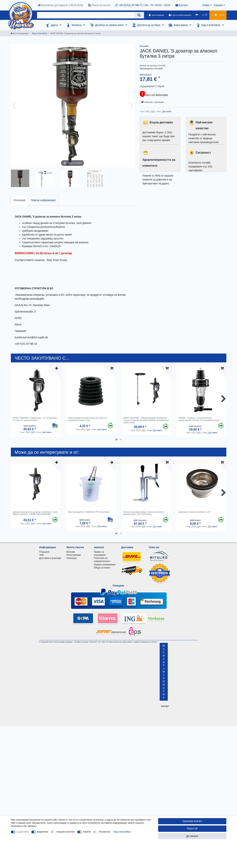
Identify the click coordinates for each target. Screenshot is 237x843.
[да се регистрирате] (180, 15)
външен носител (66, 831)
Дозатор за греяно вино (109, 25)
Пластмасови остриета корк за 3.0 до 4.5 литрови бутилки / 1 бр (87, 419)
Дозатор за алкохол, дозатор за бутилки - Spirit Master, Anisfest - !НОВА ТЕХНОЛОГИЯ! (35, 513)
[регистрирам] (156, 15)
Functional (104, 831)
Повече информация (43, 200)
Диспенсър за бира (149, 25)
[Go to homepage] (19, 33)
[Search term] (86, 15)
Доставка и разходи (50, 558)
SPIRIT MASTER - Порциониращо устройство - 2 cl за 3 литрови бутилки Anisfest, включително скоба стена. (146, 420)
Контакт (181, 5)
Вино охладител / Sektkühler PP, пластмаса (88, 512)
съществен (23, 831)
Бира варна (181, 25)
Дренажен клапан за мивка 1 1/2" (194, 512)
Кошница (71, 558)
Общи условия (102, 567)
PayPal (87, 831)
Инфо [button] (205, 5)
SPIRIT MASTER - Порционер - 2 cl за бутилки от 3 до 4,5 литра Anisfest (35, 419)
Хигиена (76, 25)
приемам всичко (192, 821)
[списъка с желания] (204, 15)
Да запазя (192, 836)
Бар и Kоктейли (211, 25)
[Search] (139, 15)
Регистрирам (73, 555)
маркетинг (42, 831)
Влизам (70, 551)
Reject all (192, 828)
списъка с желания (152, 102)
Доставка (166, 111)
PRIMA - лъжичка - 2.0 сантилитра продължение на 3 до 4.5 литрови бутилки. (199, 419)
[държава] (196, 15)
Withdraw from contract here (163, 671)
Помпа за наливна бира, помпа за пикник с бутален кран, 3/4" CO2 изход (143, 513)
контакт (165, 706)
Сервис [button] (218, 5)
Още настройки (121, 831)
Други (54, 25)
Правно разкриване (104, 564)
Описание (19, 200)
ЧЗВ (41, 555)
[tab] (19, 200)
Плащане (44, 551)
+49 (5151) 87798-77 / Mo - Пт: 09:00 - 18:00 (143, 5)
